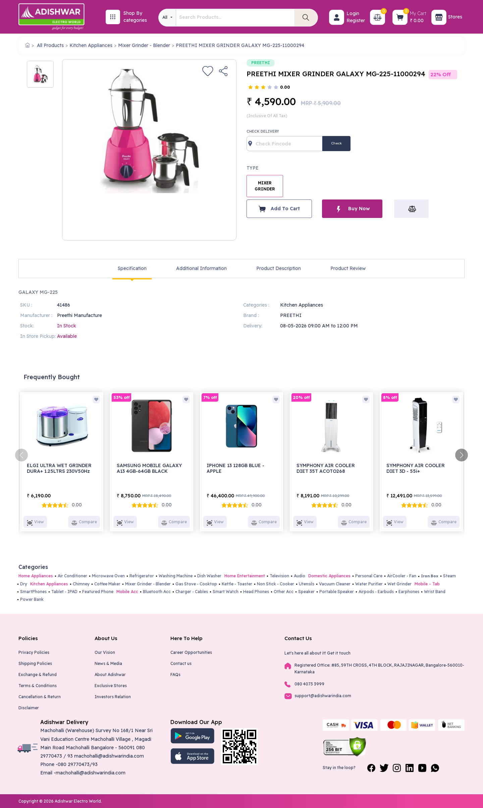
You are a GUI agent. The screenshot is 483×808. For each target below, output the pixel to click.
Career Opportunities (191, 652)
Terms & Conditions (37, 685)
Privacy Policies (33, 652)
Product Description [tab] (278, 268)
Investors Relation (113, 696)
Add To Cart (279, 209)
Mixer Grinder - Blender (144, 45)
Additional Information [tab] (201, 268)
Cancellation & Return (39, 696)
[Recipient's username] (284, 143)
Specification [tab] (132, 268)
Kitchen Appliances (90, 45)
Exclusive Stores (111, 685)
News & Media (108, 663)
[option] (40, 74)
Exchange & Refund (37, 674)
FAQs (175, 674)
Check (336, 143)
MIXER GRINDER (265, 185)
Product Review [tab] (348, 268)
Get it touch (339, 653)
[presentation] (21, 455)
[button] (336, 17)
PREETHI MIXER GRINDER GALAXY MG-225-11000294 (240, 45)
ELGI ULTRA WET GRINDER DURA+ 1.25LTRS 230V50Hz (59, 468)
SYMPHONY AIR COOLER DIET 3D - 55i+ (415, 468)
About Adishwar (110, 674)
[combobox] (167, 17)
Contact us (181, 663)
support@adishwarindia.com (322, 695)
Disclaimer (28, 707)
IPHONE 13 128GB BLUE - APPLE (235, 468)
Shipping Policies (35, 663)
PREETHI (260, 62)
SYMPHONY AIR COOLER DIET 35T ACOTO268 (326, 468)
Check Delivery (263, 131)
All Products (50, 45)
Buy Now (352, 208)
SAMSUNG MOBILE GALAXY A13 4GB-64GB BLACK (149, 468)
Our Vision (105, 652)
